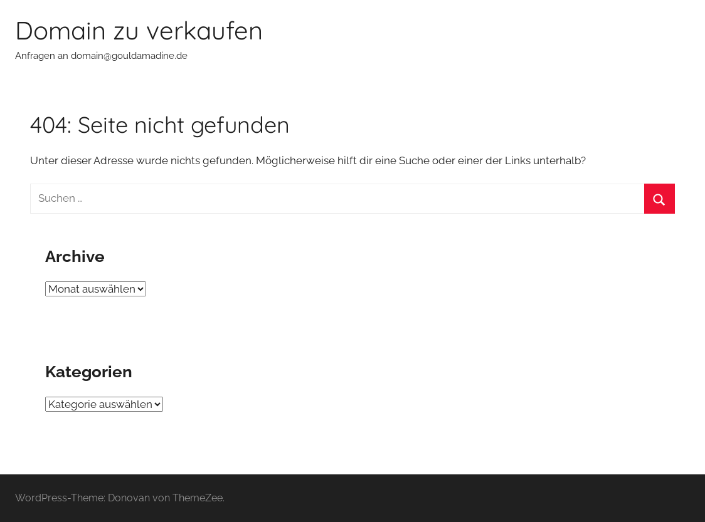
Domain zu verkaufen (139, 30)
